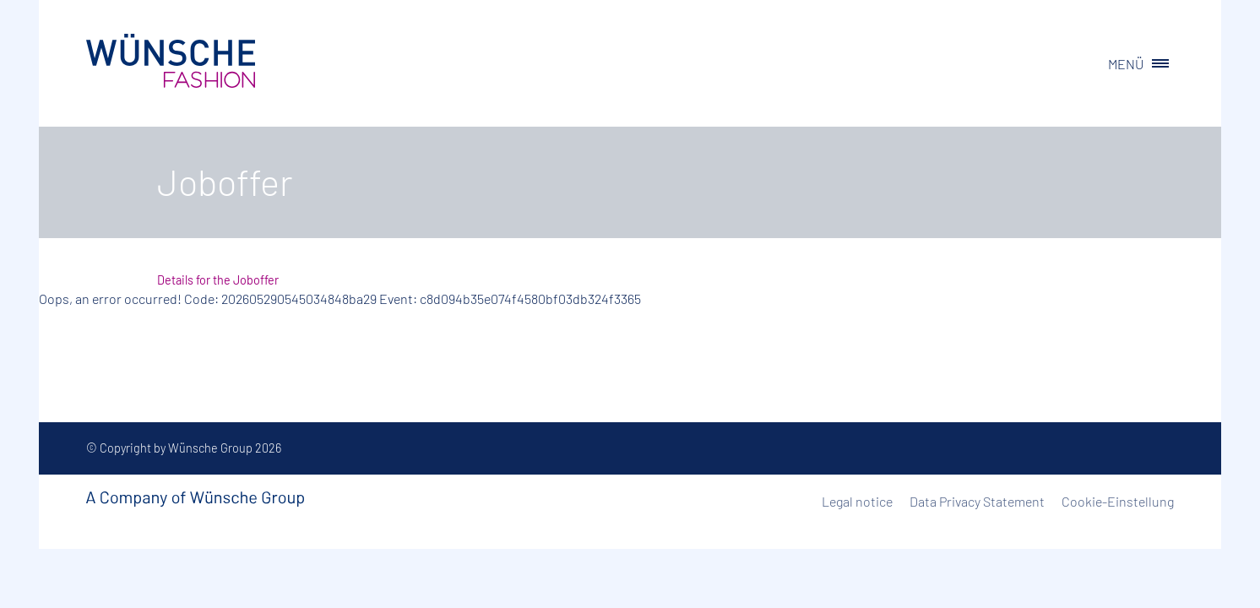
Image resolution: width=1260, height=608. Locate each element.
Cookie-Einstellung (1118, 501)
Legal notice (857, 501)
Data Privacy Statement (977, 501)
